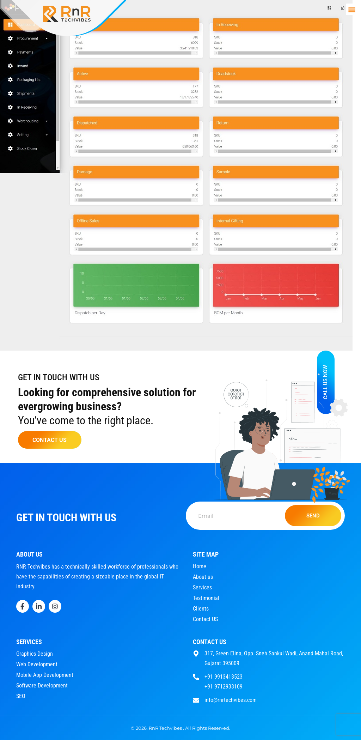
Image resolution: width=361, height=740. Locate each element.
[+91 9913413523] (196, 676)
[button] (351, 9)
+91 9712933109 (223, 686)
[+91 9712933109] (196, 686)
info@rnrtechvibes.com (230, 700)
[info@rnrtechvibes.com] (196, 699)
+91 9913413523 (223, 676)
